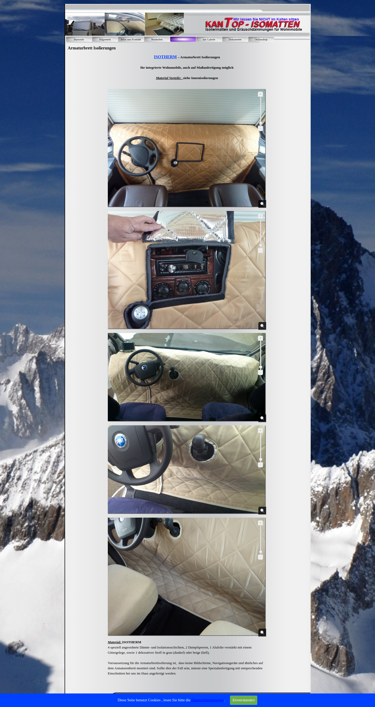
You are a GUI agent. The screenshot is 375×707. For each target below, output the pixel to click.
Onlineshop (261, 39)
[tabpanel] (187, 70)
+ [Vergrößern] (260, 94)
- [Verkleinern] (260, 128)
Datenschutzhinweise (207, 700)
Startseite (79, 39)
